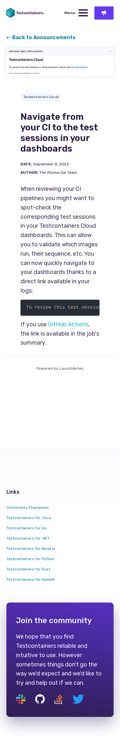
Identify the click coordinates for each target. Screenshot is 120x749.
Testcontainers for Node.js (30, 548)
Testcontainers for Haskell (30, 579)
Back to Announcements (41, 37)
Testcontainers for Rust (28, 569)
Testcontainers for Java (28, 517)
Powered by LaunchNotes (60, 368)
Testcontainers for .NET (28, 538)
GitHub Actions (68, 324)
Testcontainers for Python (30, 559)
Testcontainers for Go (26, 528)
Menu (76, 13)
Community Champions (27, 507)
